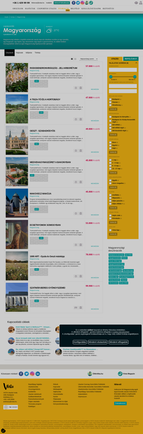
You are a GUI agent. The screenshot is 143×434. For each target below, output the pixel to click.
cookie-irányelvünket (121, 332)
